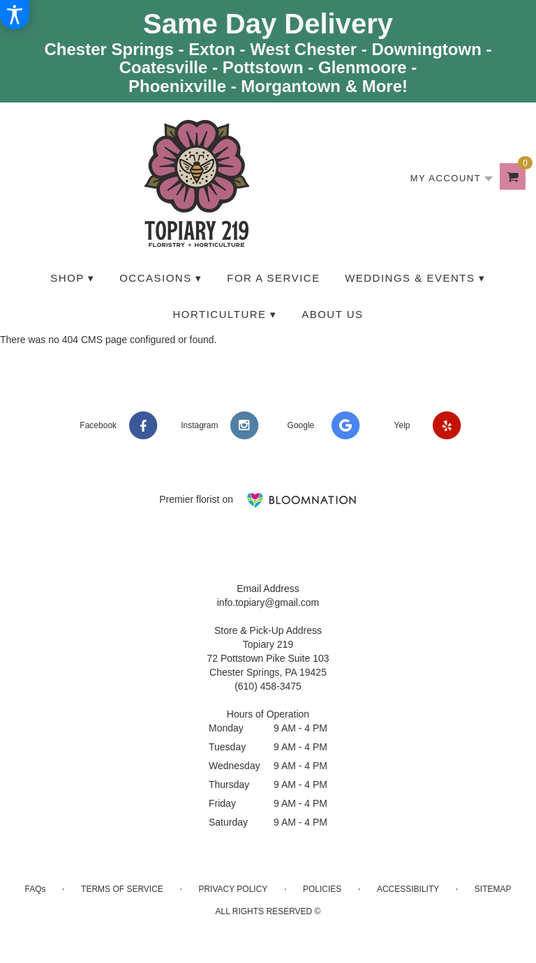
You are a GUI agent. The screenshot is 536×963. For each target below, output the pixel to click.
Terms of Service (122, 889)
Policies (322, 889)
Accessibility (408, 889)
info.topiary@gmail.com (268, 602)
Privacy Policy (232, 889)
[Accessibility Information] (14, 14)
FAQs (34, 889)
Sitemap (493, 889)
